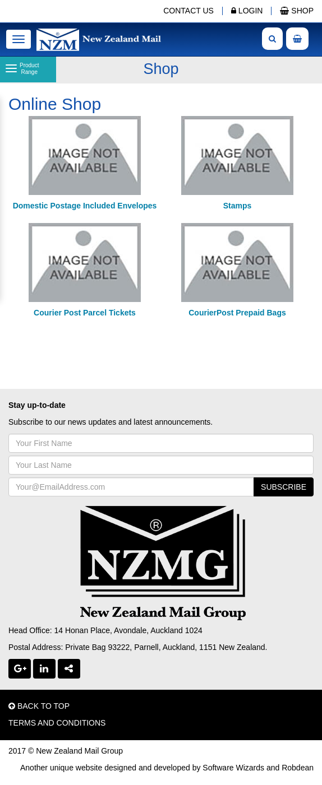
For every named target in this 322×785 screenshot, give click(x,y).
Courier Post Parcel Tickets (85, 312)
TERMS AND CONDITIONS (56, 722)
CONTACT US (188, 10)
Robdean (298, 767)
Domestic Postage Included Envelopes (85, 205)
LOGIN (247, 10)
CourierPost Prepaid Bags (237, 312)
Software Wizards (233, 767)
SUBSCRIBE (283, 486)
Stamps (237, 205)
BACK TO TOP (39, 706)
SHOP (297, 10)
